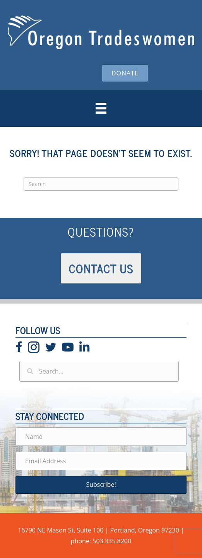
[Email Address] (101, 461)
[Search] (101, 184)
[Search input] (99, 371)
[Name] (101, 436)
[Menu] (101, 108)
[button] (101, 484)
